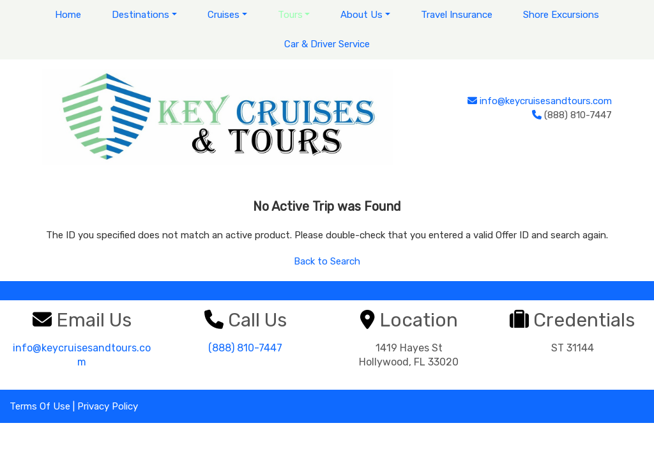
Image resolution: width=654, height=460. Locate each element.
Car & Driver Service (327, 44)
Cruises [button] (224, 14)
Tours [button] (290, 14)
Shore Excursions (561, 14)
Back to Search (327, 261)
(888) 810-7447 (245, 348)
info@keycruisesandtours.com (546, 101)
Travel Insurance (456, 14)
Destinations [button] (140, 14)
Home (68, 14)
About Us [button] (361, 14)
